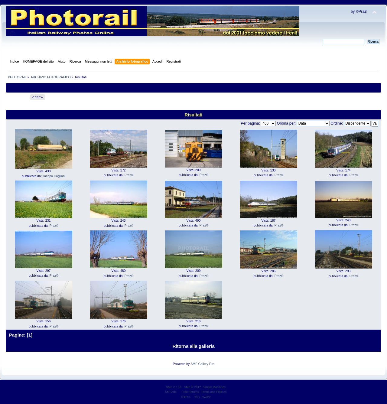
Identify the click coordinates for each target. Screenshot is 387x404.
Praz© (129, 175)
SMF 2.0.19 (174, 387)
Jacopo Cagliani (54, 176)
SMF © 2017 (192, 387)
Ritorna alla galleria (193, 346)
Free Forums (190, 391)
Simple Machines (214, 387)
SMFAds (171, 391)
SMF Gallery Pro (202, 364)
